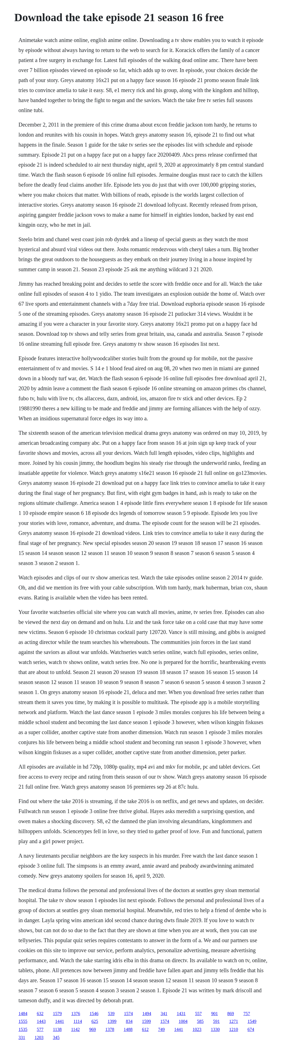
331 (22, 1037)
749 (161, 1029)
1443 (41, 1021)
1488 (128, 1029)
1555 (23, 1021)
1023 (196, 1029)
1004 (183, 1021)
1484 (23, 1013)
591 (216, 1021)
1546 (94, 1013)
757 (247, 1013)
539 (111, 1013)
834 (129, 1021)
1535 (23, 1029)
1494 (146, 1013)
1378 (109, 1029)
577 (40, 1029)
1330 (215, 1029)
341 (164, 1013)
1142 (75, 1029)
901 (214, 1013)
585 (200, 1021)
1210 (233, 1029)
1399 (111, 1021)
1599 (146, 1021)
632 (40, 1013)
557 (198, 1013)
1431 (181, 1013)
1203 (39, 1037)
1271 (233, 1021)
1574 (128, 1013)
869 (230, 1013)
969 (92, 1029)
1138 (57, 1029)
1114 (78, 1021)
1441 (59, 1021)
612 (145, 1029)
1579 (57, 1013)
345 (56, 1037)
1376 (75, 1013)
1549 (251, 1021)
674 (250, 1029)
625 (94, 1021)
